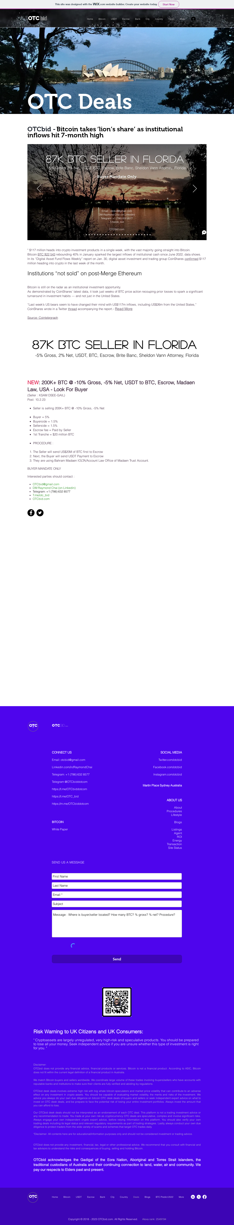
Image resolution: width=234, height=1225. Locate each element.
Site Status (175, 848)
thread (72, 309)
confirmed (191, 259)
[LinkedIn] (193, 1197)
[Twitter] (40, 512)
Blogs (178, 822)
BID (62, 725)
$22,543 (49, 254)
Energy (177, 840)
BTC (41, 254)
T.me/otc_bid (41, 495)
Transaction (174, 844)
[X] (199, 1197)
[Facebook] (31, 512)
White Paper (60, 829)
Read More (124, 309)
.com (66, 726)
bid (43, 18)
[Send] (117, 959)
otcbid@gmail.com (73, 760)
